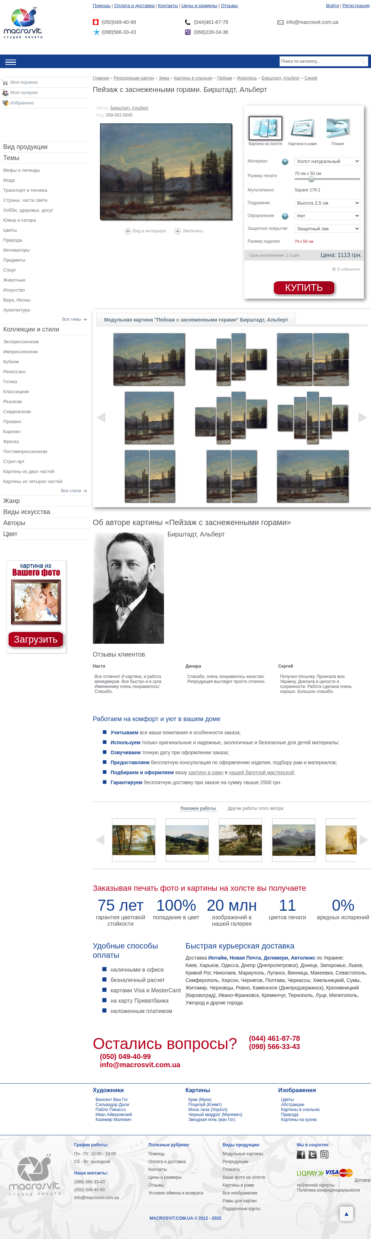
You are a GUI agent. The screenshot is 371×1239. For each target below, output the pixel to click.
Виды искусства (26, 511)
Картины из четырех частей (32, 481)
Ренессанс (14, 371)
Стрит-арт (14, 461)
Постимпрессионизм (25, 451)
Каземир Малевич (113, 1119)
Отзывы (229, 5)
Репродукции (235, 1161)
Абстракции (292, 1104)
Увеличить (193, 230)
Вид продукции (25, 146)
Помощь (102, 5)
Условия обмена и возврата (175, 1193)
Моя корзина (24, 82)
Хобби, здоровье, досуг (28, 210)
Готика (10, 381)
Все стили (71, 490)
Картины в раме (238, 1185)
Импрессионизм (20, 351)
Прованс (12, 421)
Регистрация (356, 5)
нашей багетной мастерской (261, 772)
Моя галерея (24, 92)
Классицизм (16, 391)
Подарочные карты (241, 1208)
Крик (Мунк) (200, 1099)
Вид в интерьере (149, 230)
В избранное (349, 269)
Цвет (10, 534)
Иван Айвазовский (114, 1114)
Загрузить (36, 639)
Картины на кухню (299, 1119)
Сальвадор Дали (112, 1104)
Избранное (22, 103)
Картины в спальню (300, 1109)
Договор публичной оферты (334, 1183)
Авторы (14, 522)
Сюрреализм (17, 411)
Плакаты (231, 1169)
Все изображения (240, 1193)
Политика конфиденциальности (328, 1190)
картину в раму (206, 772)
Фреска (11, 441)
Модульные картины (243, 1153)
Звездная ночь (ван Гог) (212, 1119)
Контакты (168, 5)
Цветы (10, 230)
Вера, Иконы (17, 300)
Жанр (11, 500)
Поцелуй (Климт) (205, 1104)
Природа (12, 240)
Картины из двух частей (28, 471)
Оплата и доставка (134, 5)
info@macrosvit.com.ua (140, 1065)
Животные (14, 280)
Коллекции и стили (31, 329)
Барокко (12, 431)
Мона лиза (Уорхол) (208, 1109)
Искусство (14, 290)
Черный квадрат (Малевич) (216, 1114)
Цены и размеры (199, 5)
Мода (9, 180)
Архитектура (16, 310)
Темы (11, 157)
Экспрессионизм (21, 341)
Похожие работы (198, 808)
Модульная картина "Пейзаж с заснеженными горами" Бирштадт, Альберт (196, 320)
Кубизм (11, 361)
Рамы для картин (240, 1200)
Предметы (14, 260)
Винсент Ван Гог (112, 1099)
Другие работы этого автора (255, 808)
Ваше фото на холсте (244, 1177)
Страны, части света (25, 200)
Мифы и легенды (21, 170)
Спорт (9, 270)
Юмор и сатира (19, 220)
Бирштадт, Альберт (129, 108)
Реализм (12, 401)
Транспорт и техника (25, 190)
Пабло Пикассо (111, 1109)
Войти (332, 5)
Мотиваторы (16, 250)
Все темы (71, 319)
